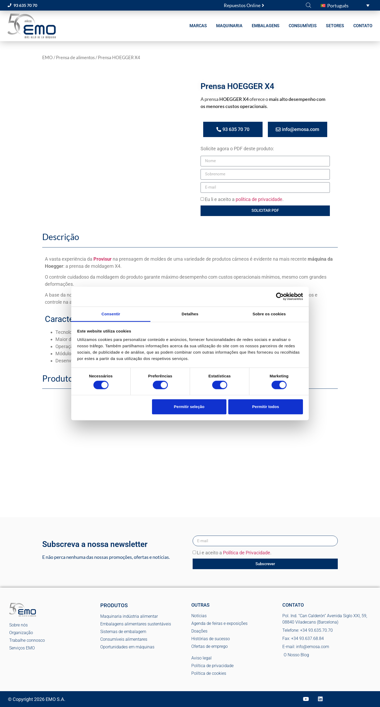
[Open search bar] (308, 5)
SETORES (335, 25)
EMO (47, 57)
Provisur (102, 259)
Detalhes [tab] (190, 313)
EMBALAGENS (265, 25)
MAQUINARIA (229, 25)
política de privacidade (259, 199)
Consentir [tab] (111, 313)
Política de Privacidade (246, 553)
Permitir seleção (189, 406)
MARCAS (198, 25)
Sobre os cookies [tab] (269, 313)
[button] (345, 5)
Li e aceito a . (234, 553)
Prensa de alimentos (75, 57)
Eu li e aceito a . (244, 199)
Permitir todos (265, 406)
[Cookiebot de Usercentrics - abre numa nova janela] (280, 297)
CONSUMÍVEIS (303, 25)
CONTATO (362, 25)
